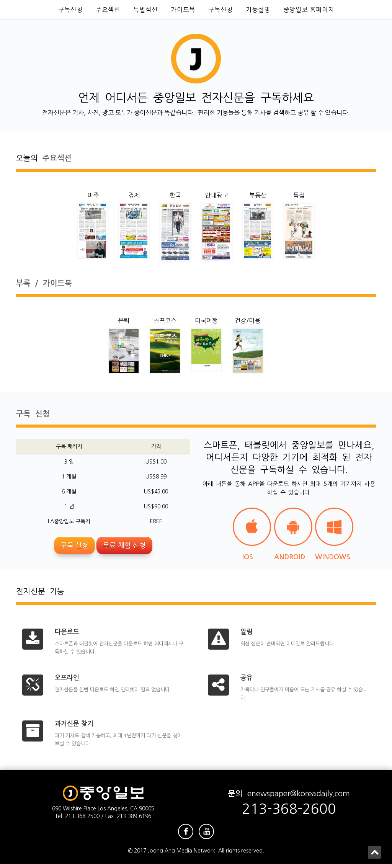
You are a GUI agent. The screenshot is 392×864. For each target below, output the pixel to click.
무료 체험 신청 (124, 545)
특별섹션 (145, 10)
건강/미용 (247, 320)
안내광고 (216, 195)
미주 (93, 195)
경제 (134, 195)
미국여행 (206, 320)
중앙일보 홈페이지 (308, 10)
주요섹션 (108, 10)
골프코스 (165, 320)
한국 (175, 195)
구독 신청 (74, 545)
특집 (299, 195)
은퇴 (123, 320)
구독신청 (70, 10)
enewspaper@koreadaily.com (298, 793)
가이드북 (183, 10)
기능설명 (258, 10)
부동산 (257, 195)
